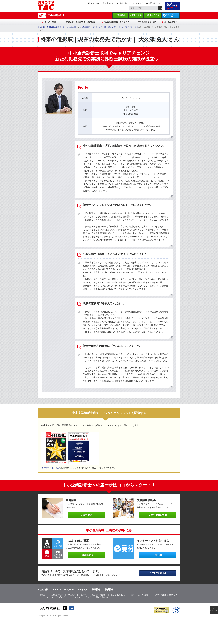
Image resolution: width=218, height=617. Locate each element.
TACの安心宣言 (56, 595)
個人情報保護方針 (98, 595)
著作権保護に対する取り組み (165, 595)
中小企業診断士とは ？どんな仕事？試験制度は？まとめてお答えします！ (108, 27)
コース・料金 (50, 22)
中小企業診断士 (56, 15)
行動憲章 (41, 595)
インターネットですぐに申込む (172, 15)
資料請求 (121, 15)
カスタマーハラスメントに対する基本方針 (92, 597)
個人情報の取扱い (118, 595)
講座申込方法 (153, 15)
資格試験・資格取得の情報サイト (51, 27)
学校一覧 (123, 3)
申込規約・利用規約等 (77, 595)
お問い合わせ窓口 (155, 3)
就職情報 (109, 589)
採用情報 (96, 589)
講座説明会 (137, 15)
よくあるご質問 (170, 22)
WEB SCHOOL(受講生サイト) (102, 3)
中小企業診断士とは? (147, 22)
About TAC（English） (63, 589)
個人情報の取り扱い (50, 468)
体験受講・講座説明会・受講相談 (80, 22)
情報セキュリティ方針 (140, 595)
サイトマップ (137, 3)
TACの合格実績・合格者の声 (116, 22)
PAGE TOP (213, 610)
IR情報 (82, 589)
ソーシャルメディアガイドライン (56, 597)
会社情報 (44, 589)
